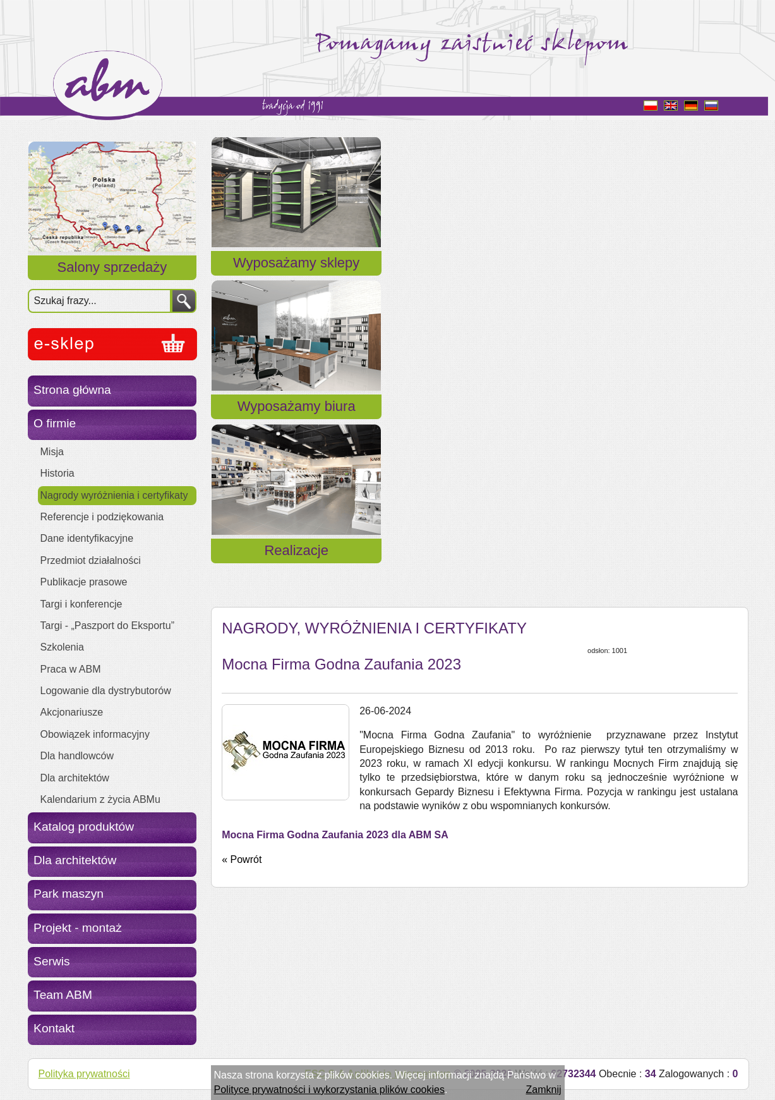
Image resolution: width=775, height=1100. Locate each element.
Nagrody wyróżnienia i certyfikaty (114, 495)
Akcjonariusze (72, 712)
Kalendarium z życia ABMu (100, 799)
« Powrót (241, 548)
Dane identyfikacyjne (87, 538)
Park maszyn (68, 893)
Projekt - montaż (77, 927)
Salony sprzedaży (112, 267)
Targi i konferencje (81, 604)
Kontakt (54, 1028)
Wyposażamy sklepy (296, 278)
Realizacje (661, 278)
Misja (52, 451)
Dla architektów (74, 778)
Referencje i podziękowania (102, 516)
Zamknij (543, 1089)
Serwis (51, 961)
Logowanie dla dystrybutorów (105, 690)
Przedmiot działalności (90, 560)
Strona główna (72, 389)
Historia (57, 473)
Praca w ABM (70, 669)
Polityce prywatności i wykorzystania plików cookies (329, 1089)
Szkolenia (62, 647)
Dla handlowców (77, 755)
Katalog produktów (83, 826)
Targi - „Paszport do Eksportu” (107, 625)
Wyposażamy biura (479, 278)
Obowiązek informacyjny (95, 734)
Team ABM (62, 994)
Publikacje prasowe (84, 582)
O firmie (54, 423)
